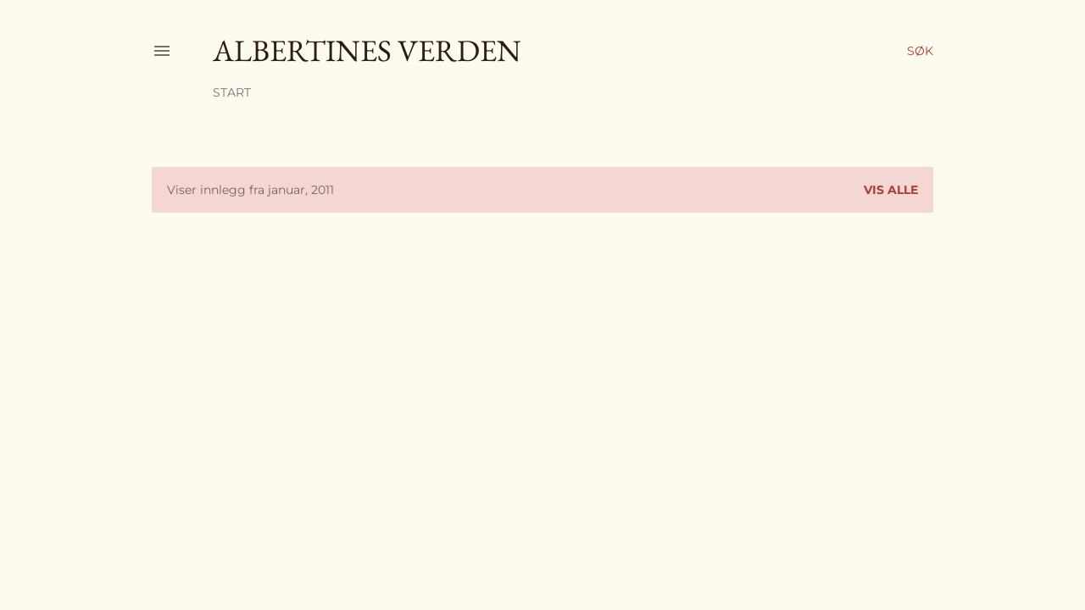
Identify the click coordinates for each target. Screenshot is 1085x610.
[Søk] (920, 50)
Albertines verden (367, 50)
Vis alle (891, 189)
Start (232, 92)
